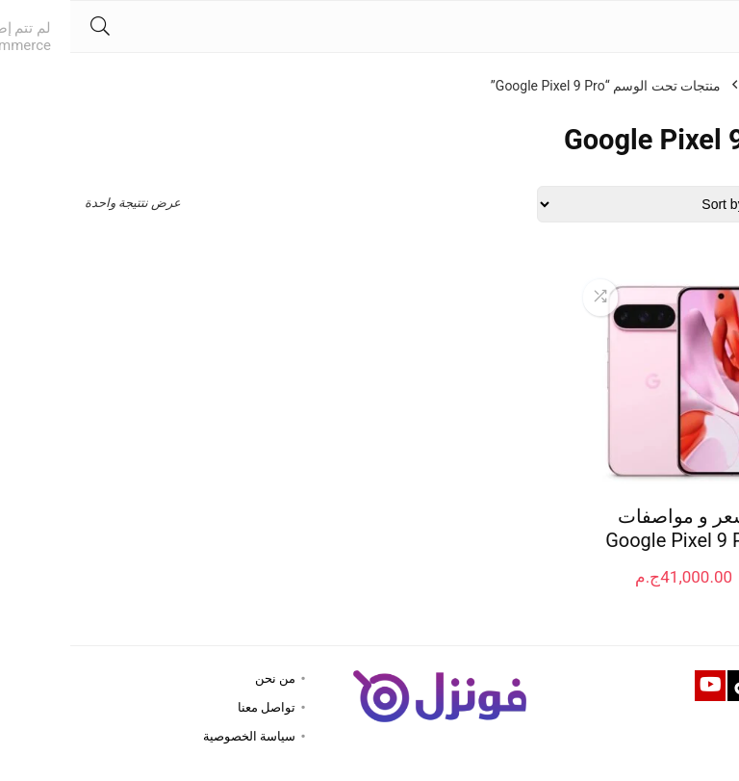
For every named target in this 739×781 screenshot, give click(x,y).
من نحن (205, 678)
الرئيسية (701, 85)
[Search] (30, 26)
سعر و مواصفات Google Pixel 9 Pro (613, 528)
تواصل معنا (196, 707)
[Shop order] (596, 204)
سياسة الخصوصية (179, 736)
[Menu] (716, 26)
